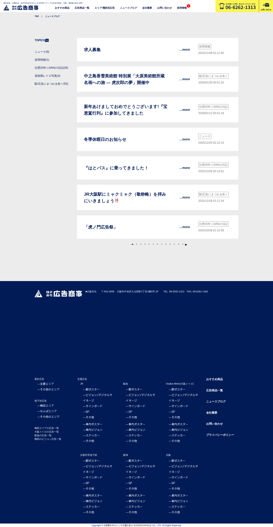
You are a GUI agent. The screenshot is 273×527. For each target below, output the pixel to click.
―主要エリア (45, 384)
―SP (86, 411)
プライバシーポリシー (220, 434)
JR (81, 383)
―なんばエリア (47, 411)
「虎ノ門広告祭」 (101, 227)
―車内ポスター (92, 424)
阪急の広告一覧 (43, 435)
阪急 (125, 383)
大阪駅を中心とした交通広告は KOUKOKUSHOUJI (127, 525)
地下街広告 (40, 400)
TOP (37, 16)
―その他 (88, 417)
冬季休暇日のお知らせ (105, 139)
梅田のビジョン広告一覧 (47, 439)
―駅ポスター (91, 389)
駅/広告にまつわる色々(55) (51, 83)
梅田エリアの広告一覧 (46, 428)
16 (182, 244)
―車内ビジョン (92, 430)
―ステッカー (91, 435)
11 (174, 244)
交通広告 (82, 379)
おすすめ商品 (62, 7)
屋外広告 (39, 379)
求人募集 (92, 49)
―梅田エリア (45, 405)
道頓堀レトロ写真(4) (47, 75)
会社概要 (147, 7)
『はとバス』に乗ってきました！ (116, 168)
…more (184, 49)
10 (170, 244)
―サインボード (92, 406)
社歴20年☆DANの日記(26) (51, 67)
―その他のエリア (48, 389)
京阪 (168, 455)
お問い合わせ (164, 7)
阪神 (125, 455)
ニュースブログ (128, 7)
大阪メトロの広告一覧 (46, 431)
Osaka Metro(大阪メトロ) (180, 383)
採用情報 (182, 7)
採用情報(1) (42, 59)
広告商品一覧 (82, 7)
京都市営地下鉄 (88, 455)
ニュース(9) (42, 51)
